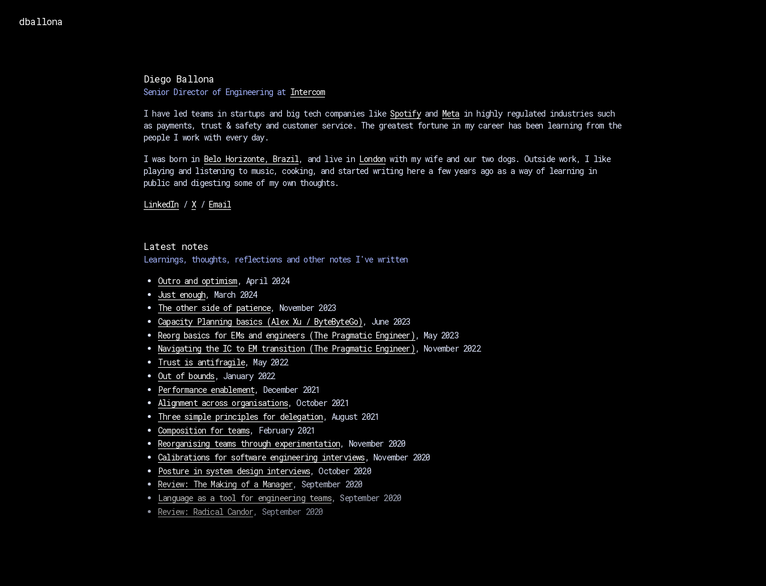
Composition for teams (204, 430)
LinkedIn (161, 204)
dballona (41, 21)
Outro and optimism (198, 280)
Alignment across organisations (223, 402)
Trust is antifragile (201, 362)
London (372, 158)
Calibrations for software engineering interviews (261, 457)
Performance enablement (206, 389)
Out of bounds (186, 375)
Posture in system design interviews (234, 471)
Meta (451, 113)
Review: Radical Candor (205, 511)
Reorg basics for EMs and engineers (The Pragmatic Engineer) (286, 335)
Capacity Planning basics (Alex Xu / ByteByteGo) (260, 321)
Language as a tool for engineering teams (245, 497)
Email (220, 204)
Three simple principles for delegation (240, 416)
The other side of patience (214, 307)
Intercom (308, 91)
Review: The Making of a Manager (225, 484)
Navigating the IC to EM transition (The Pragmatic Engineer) (286, 348)
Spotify (405, 113)
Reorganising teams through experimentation (249, 443)
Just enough (181, 294)
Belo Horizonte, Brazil (251, 158)
